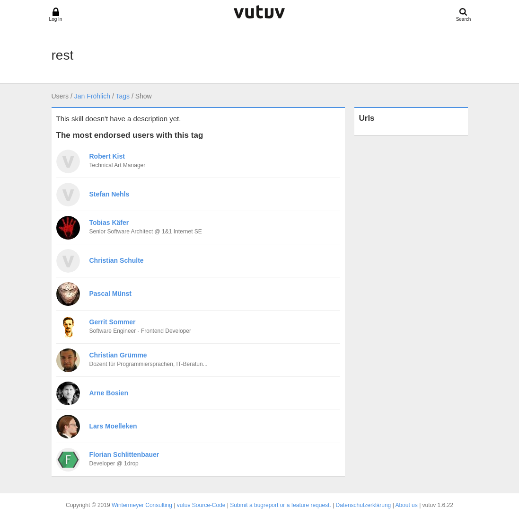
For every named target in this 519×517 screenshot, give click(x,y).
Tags (122, 96)
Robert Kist (107, 156)
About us (406, 505)
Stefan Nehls (109, 194)
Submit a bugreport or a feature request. (280, 505)
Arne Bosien (108, 393)
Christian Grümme (118, 355)
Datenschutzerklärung (363, 505)
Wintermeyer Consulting (142, 505)
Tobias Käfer (109, 222)
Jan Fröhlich (92, 96)
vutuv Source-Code (201, 505)
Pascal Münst (110, 293)
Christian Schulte (116, 260)
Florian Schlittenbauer (124, 454)
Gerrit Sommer (112, 322)
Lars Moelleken (113, 426)
